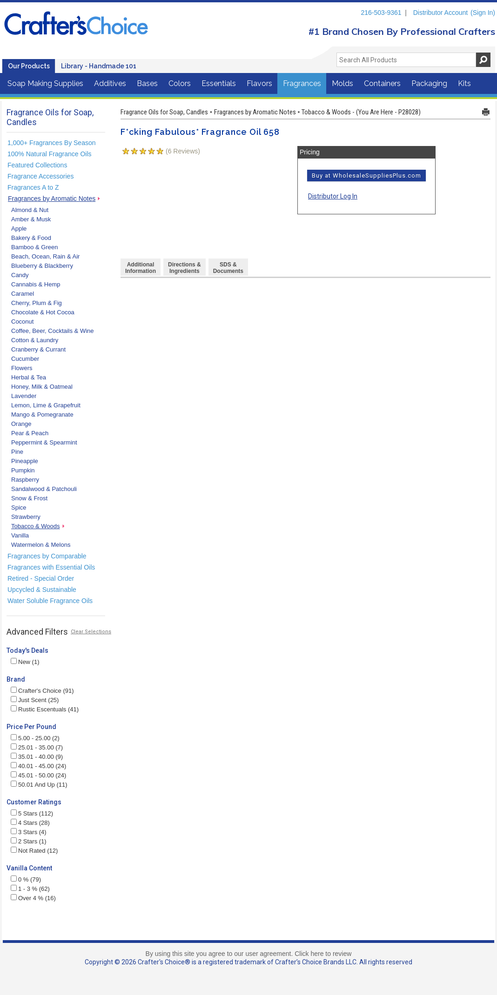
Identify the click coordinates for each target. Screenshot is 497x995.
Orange (21, 423)
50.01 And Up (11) (39, 784)
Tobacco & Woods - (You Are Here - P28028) (361, 112)
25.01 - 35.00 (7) (37, 747)
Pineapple (24, 461)
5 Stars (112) (32, 813)
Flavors (259, 83)
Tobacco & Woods (35, 526)
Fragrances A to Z (33, 187)
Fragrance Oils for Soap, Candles (164, 112)
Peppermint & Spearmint (44, 442)
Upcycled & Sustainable (41, 589)
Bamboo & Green (34, 247)
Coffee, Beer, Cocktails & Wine (52, 330)
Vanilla (20, 535)
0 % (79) (26, 879)
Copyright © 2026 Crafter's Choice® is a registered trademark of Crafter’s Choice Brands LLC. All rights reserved (248, 962)
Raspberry (25, 479)
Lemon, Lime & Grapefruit (46, 405)
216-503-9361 (381, 12)
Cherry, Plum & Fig (36, 302)
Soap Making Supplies (45, 83)
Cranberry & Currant (38, 349)
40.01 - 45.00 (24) (38, 766)
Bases (147, 83)
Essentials (218, 83)
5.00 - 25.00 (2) (35, 738)
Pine (17, 451)
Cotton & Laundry (34, 340)
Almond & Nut (29, 209)
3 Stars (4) (29, 832)
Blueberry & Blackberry (42, 265)
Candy (20, 275)
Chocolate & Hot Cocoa (42, 312)
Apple (19, 228)
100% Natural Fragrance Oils (49, 154)
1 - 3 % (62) (30, 888)
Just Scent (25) (35, 699)
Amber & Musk (31, 219)
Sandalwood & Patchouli (44, 488)
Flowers (22, 368)
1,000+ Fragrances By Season (51, 142)
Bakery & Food (31, 237)
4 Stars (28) (30, 822)
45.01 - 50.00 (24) (38, 775)
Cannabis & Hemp (35, 284)
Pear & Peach (29, 433)
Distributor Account (440, 12)
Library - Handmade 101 (98, 66)
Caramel (22, 293)
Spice (19, 507)
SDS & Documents (228, 267)
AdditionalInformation (140, 267)
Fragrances (302, 83)
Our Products (29, 66)
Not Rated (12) (34, 850)
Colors (179, 83)
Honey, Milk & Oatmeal (42, 386)
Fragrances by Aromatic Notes (51, 198)
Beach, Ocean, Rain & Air (45, 256)
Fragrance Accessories (40, 176)
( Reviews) (183, 151)
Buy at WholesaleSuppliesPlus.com (366, 175)
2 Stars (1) (29, 841)
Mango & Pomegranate (42, 414)
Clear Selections (91, 632)
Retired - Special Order (40, 578)
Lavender (23, 395)
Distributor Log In (332, 196)
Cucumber (25, 358)
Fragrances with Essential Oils (51, 567)
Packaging (429, 83)
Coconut (22, 321)
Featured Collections (37, 165)
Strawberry (25, 516)
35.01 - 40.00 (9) (37, 756)
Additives (110, 83)
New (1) (25, 661)
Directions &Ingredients (184, 267)
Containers (382, 83)
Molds (342, 83)
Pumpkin (23, 470)
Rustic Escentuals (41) (45, 709)
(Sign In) (482, 12)
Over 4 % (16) (33, 898)
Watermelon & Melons (40, 544)
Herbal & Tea (28, 377)
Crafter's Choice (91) (42, 690)
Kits (464, 83)
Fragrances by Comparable (47, 556)
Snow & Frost (29, 498)
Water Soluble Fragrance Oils (50, 600)
